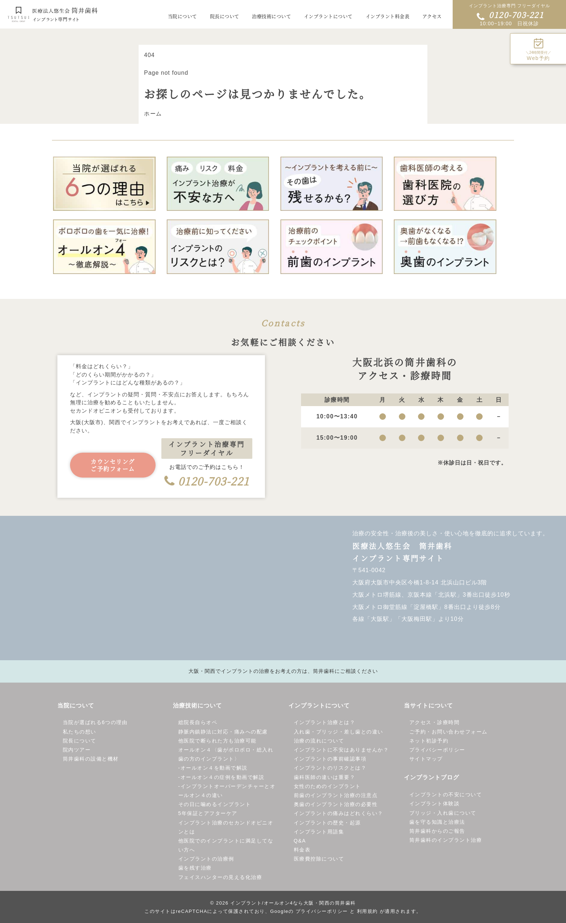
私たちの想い (79, 732)
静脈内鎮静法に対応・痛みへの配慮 (223, 732)
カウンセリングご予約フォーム (113, 465)
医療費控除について (319, 859)
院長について (79, 741)
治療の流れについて (319, 741)
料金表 (302, 850)
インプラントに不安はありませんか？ (341, 750)
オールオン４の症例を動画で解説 (222, 777)
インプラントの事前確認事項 (330, 759)
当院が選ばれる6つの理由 (95, 723)
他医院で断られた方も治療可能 (217, 741)
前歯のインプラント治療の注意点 (336, 795)
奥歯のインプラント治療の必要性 (336, 804)
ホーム (153, 114)
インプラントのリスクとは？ (330, 768)
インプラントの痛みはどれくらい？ (338, 814)
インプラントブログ (431, 778)
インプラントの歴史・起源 (327, 823)
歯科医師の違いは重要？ (325, 777)
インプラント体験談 (434, 804)
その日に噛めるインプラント (214, 804)
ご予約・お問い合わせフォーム (448, 732)
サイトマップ (426, 759)
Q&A (300, 841)
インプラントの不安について (445, 795)
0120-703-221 (510, 14)
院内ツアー (77, 750)
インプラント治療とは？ (325, 723)
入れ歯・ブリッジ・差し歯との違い (338, 732)
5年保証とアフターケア (208, 814)
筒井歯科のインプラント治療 (445, 840)
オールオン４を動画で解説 (214, 768)
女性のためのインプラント (327, 786)
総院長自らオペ (198, 723)
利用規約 (367, 911)
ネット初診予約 (429, 741)
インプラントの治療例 (206, 859)
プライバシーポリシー (437, 750)
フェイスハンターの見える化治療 (220, 877)
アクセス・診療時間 (434, 723)
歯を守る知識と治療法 (437, 822)
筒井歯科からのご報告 (437, 831)
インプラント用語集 (319, 832)
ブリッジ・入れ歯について (442, 813)
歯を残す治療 (195, 868)
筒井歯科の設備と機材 (91, 759)
